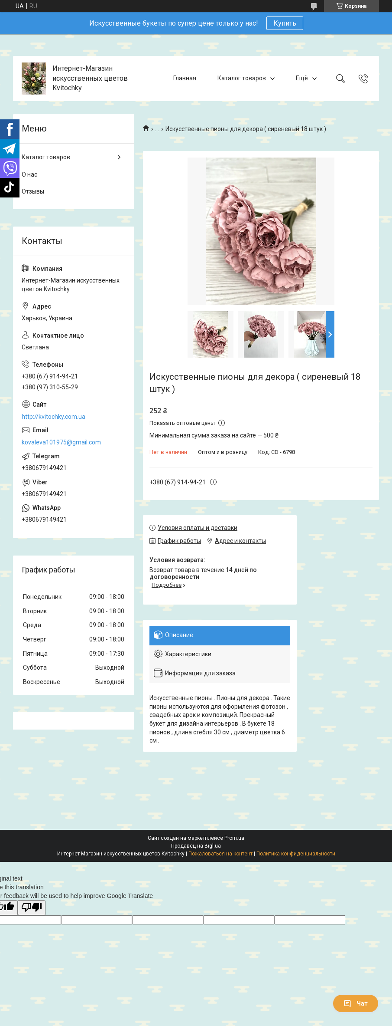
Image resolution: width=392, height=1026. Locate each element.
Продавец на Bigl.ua (196, 846)
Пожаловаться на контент (220, 854)
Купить (284, 23)
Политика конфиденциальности (295, 854)
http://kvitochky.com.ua (53, 416)
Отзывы (33, 191)
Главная (184, 78)
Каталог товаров (241, 78)
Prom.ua (234, 838)
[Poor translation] (31, 907)
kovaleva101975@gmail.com (61, 442)
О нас (29, 174)
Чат (355, 1003)
